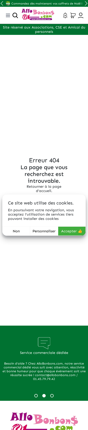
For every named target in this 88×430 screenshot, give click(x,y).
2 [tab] (44, 395)
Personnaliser (44, 231)
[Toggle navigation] (8, 15)
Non (16, 231)
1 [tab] (36, 395)
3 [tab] (52, 395)
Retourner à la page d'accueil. (44, 188)
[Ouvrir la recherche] (15, 15)
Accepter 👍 (71, 231)
